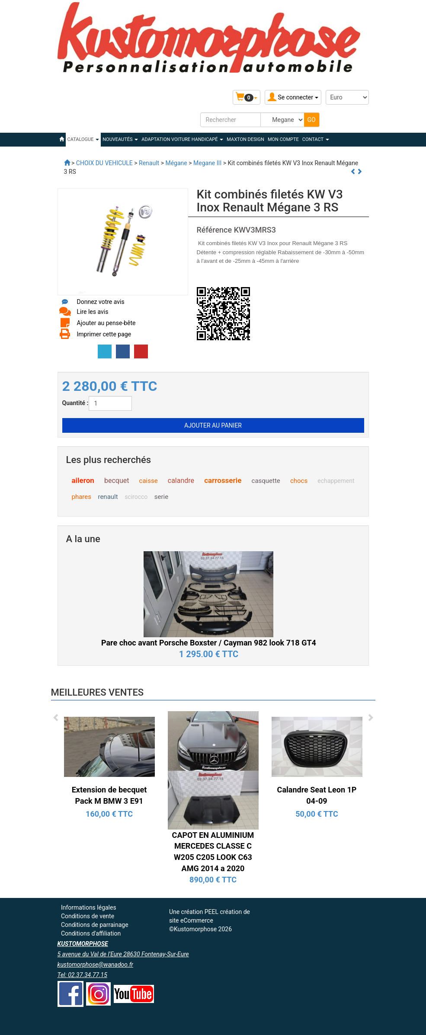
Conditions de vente (87, 916)
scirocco (136, 496)
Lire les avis (93, 311)
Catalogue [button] (83, 139)
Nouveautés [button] (120, 139)
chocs (298, 481)
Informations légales (88, 907)
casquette (266, 481)
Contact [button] (315, 139)
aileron (83, 480)
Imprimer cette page (104, 334)
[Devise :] (347, 97)
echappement (335, 480)
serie (161, 497)
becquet (116, 480)
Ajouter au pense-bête (106, 322)
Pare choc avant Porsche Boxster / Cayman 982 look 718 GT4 (208, 642)
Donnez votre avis (101, 301)
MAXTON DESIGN (245, 139)
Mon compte (283, 139)
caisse (148, 481)
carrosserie (222, 480)
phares (81, 497)
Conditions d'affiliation (91, 933)
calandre (181, 480)
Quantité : (75, 402)
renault (108, 497)
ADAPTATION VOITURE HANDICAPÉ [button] (182, 139)
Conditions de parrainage (94, 924)
